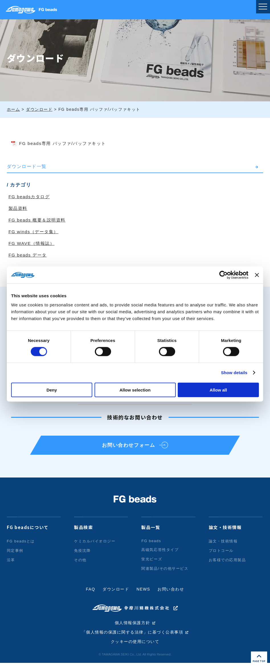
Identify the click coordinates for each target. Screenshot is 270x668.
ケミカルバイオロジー (95, 546)
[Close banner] (257, 275)
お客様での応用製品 (227, 564)
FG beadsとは (21, 546)
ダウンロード (116, 593)
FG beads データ (29, 255)
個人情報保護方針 (132, 627)
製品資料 (18, 208)
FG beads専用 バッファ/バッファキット (66, 143)
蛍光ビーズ (151, 564)
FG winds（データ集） (35, 231)
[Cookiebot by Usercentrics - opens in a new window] (223, 275)
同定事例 (15, 555)
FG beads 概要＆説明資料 (39, 220)
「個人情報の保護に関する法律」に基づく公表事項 (132, 637)
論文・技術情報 (225, 532)
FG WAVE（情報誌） (33, 243)
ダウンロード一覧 (27, 166)
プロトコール (221, 555)
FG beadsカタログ (30, 196)
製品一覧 (150, 532)
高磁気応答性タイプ (160, 554)
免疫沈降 (82, 555)
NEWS (143, 593)
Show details (234, 372)
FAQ (90, 593)
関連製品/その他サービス (165, 573)
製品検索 (83, 532)
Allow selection (134, 389)
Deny (51, 389)
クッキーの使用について (135, 646)
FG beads (151, 545)
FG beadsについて (28, 532)
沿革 (11, 564)
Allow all (218, 389)
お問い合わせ (171, 593)
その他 (80, 564)
